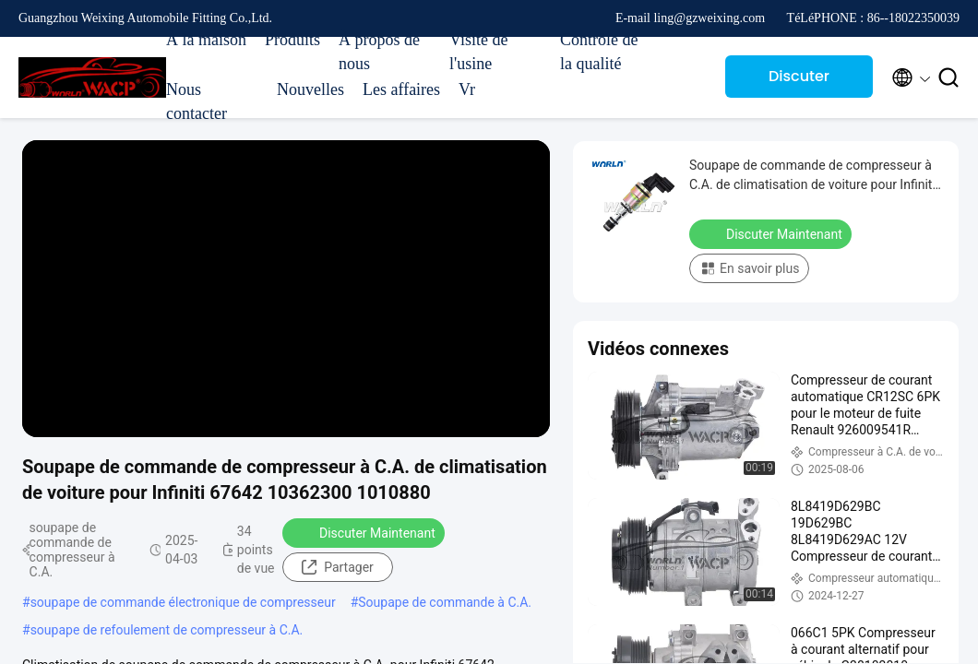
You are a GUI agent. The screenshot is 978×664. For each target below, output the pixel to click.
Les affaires (401, 89)
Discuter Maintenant (799, 81)
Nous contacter (196, 101)
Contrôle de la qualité (599, 51)
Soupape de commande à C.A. (444, 602)
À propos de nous (379, 51)
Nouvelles (310, 89)
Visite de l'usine (478, 51)
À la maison (206, 39)
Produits (292, 39)
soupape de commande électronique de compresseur (183, 602)
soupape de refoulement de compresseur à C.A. (167, 629)
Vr (467, 89)
